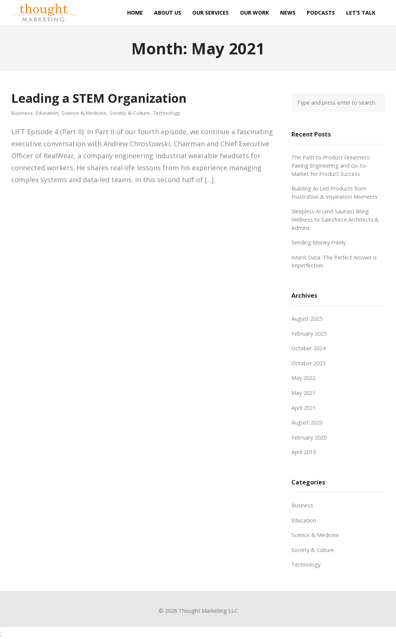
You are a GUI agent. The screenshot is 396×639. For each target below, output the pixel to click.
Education (47, 113)
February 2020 (309, 437)
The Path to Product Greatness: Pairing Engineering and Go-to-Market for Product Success (330, 165)
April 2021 (303, 407)
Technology (166, 113)
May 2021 (303, 392)
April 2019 (303, 452)
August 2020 (306, 422)
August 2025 (306, 318)
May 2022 (303, 377)
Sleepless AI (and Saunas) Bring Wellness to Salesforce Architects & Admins (335, 219)
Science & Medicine (84, 113)
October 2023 (308, 363)
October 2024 (308, 348)
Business (22, 113)
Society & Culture (130, 113)
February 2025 (309, 333)
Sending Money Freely (318, 242)
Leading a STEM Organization (98, 98)
